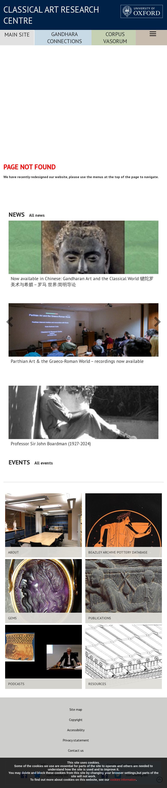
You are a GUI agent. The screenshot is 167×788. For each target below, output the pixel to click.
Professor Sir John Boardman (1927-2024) (51, 444)
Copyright (76, 720)
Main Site (17, 34)
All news (37, 215)
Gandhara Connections (64, 38)
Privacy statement (76, 740)
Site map (75, 709)
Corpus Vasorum (115, 38)
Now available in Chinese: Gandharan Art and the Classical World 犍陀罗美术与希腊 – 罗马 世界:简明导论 (82, 281)
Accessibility (75, 730)
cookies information (123, 779)
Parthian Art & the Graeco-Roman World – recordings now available (77, 361)
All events (43, 463)
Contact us (76, 750)
